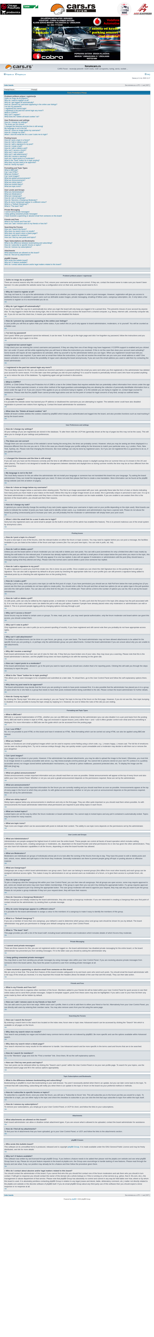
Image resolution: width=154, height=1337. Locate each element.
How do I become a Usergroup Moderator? (20, 200)
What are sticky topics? (13, 182)
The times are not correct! (14, 124)
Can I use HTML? (11, 172)
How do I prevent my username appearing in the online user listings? (30, 104)
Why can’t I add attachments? (15, 154)
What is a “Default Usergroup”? (16, 204)
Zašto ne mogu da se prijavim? (16, 98)
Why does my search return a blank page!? (21, 233)
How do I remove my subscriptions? (18, 247)
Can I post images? (11, 176)
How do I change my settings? (16, 122)
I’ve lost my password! (13, 106)
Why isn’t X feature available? (15, 262)
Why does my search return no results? (19, 231)
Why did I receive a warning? (15, 156)
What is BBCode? (11, 170)
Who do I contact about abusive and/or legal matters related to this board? (32, 264)
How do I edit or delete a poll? (15, 148)
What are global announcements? (17, 178)
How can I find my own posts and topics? (20, 237)
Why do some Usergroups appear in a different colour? (25, 202)
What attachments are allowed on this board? (21, 253)
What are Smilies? (11, 174)
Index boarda (8, 85)
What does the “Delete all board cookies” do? (21, 117)
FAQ (147, 74)
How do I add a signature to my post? (18, 144)
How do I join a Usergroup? (14, 198)
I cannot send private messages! (16, 212)
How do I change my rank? (14, 132)
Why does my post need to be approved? (20, 162)
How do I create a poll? (13, 146)
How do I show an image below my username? (22, 130)
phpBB (74, 1199)
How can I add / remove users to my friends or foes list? (25, 224)
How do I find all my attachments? (17, 255)
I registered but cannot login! (15, 109)
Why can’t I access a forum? (15, 150)
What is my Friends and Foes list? (17, 222)
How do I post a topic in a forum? (17, 140)
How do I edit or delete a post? (16, 142)
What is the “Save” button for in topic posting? (22, 160)
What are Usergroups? (13, 196)
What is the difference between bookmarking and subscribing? (28, 243)
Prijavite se (9, 74)
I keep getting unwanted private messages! (20, 214)
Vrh (5, 287)
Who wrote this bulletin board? (16, 260)
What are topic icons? (12, 186)
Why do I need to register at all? (16, 100)
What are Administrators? (14, 192)
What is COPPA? (11, 113)
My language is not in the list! (15, 128)
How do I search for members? (16, 235)
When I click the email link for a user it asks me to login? (26, 134)
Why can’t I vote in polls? (14, 152)
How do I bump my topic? (14, 164)
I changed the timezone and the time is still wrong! (23, 126)
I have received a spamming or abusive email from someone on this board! (33, 216)
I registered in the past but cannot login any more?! (24, 111)
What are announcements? (14, 180)
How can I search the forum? (15, 229)
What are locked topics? (13, 184)
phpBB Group (73, 1147)
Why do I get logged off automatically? (19, 102)
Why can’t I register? (12, 115)
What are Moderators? (13, 194)
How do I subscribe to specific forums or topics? (22, 245)
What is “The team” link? (13, 206)
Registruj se (20, 74)
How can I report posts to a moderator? (19, 158)
